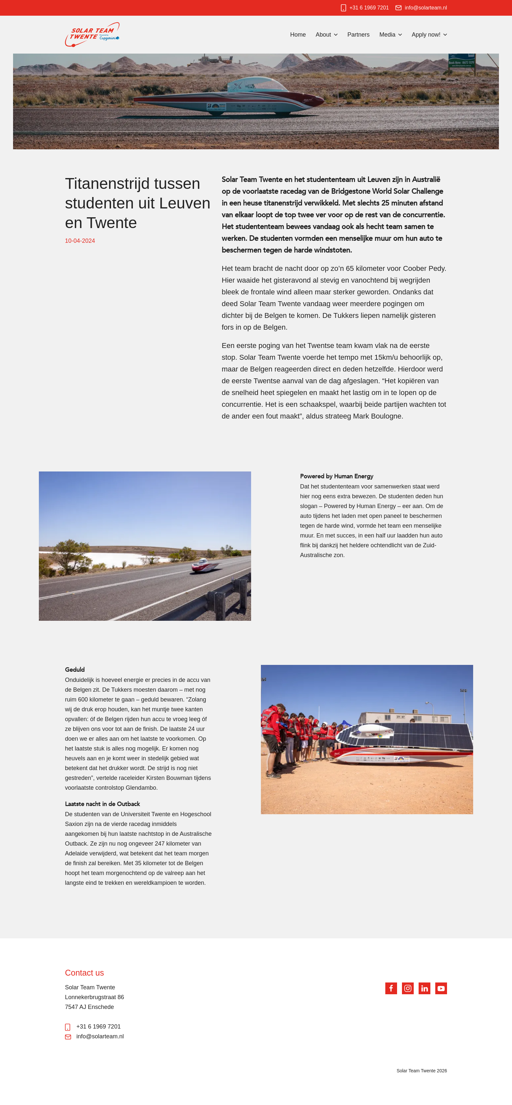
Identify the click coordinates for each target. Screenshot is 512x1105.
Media (387, 34)
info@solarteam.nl (426, 7)
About (323, 34)
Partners (358, 34)
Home (298, 34)
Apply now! (426, 34)
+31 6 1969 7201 (369, 7)
